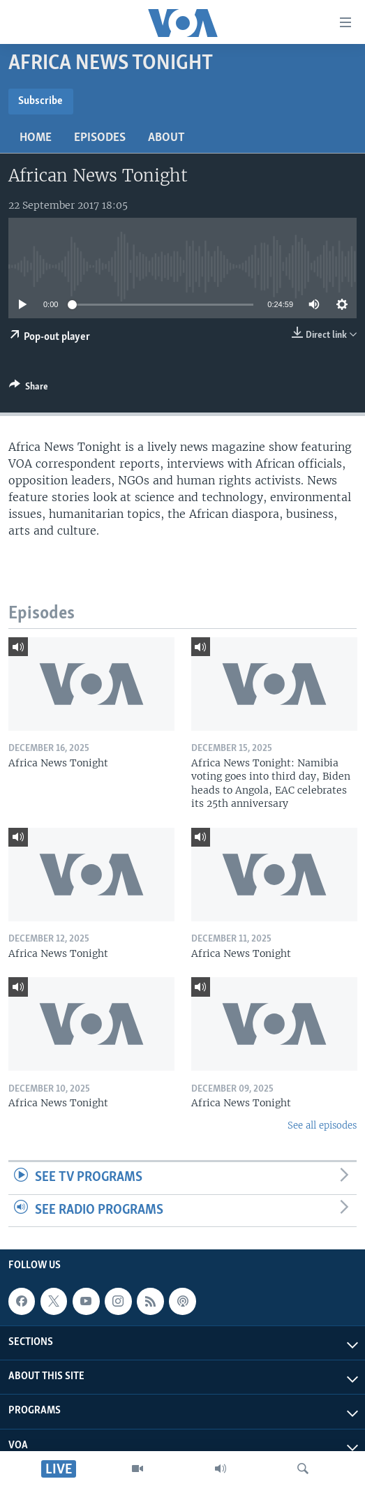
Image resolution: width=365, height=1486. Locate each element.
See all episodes (322, 1125)
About (166, 137)
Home (36, 137)
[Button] (28, 389)
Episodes (100, 137)
